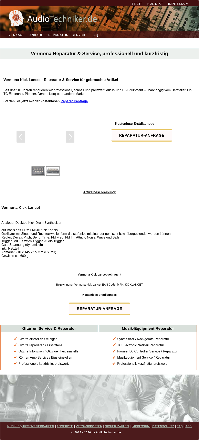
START (137, 3)
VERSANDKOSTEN (89, 426)
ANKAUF (36, 35)
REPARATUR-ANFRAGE (141, 135)
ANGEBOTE (65, 426)
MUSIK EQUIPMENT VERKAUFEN (30, 426)
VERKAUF (16, 35)
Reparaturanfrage (74, 101)
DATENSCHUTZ (163, 426)
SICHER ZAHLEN (117, 426)
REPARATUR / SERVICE (67, 35)
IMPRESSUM (178, 3)
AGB (189, 426)
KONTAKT (155, 3)
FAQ (95, 35)
